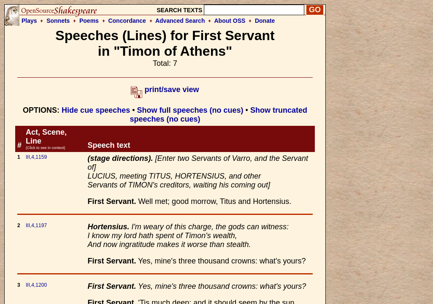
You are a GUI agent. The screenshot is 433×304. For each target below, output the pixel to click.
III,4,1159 (36, 157)
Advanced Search (180, 20)
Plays (29, 20)
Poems (89, 20)
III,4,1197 (36, 225)
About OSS (230, 20)
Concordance (127, 20)
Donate (265, 20)
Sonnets (58, 20)
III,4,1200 (36, 285)
